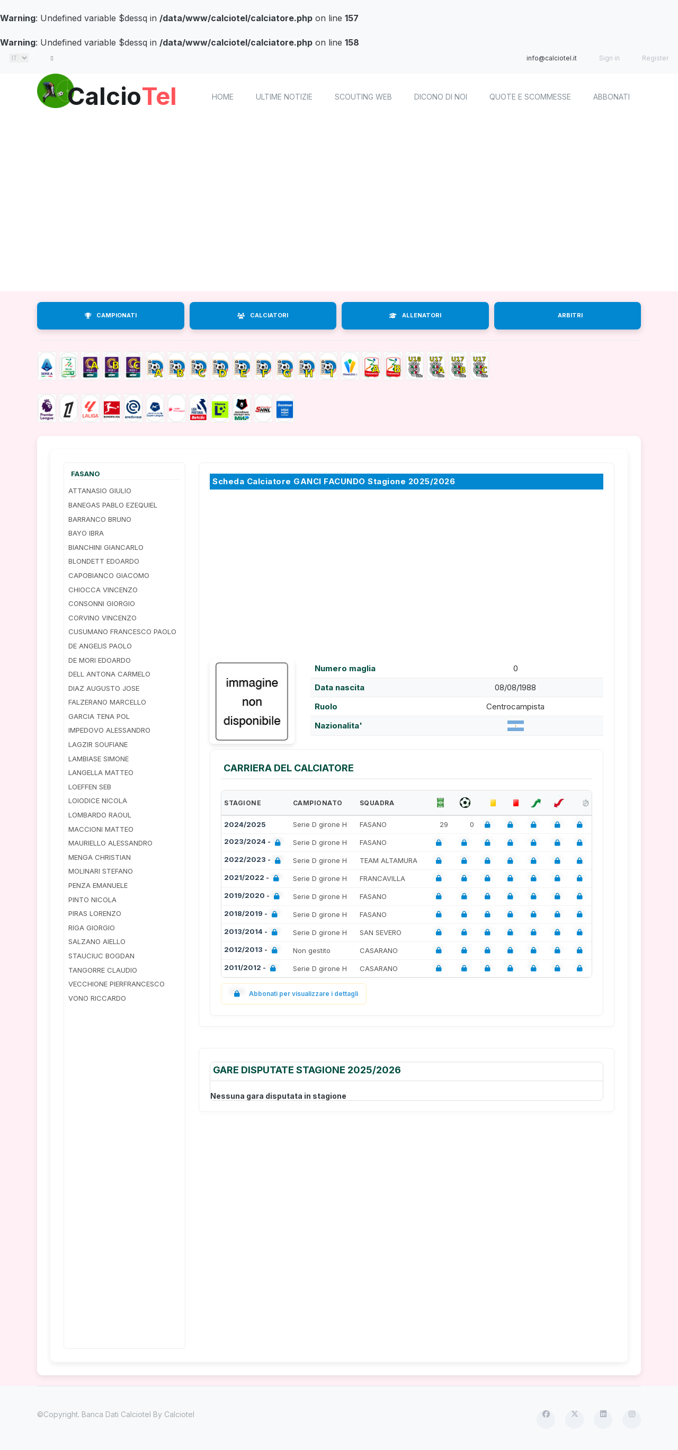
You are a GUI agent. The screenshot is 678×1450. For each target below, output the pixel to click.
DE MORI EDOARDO (99, 660)
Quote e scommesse (530, 96)
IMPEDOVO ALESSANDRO (109, 730)
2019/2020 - (254, 896)
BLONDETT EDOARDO (103, 561)
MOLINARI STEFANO (100, 871)
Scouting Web (363, 96)
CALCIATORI (262, 315)
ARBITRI (570, 315)
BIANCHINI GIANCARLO (106, 547)
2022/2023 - (254, 860)
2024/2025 (245, 824)
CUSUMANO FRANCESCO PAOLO (122, 631)
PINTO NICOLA (92, 899)
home (223, 96)
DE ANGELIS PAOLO (100, 646)
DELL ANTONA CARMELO (109, 674)
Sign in (609, 58)
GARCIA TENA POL (99, 716)
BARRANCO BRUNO (99, 519)
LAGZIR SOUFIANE (98, 744)
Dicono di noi (440, 96)
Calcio (126, 95)
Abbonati (611, 96)
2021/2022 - (253, 878)
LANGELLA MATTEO (100, 772)
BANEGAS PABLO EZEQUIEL (112, 505)
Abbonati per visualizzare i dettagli (293, 993)
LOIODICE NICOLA (97, 800)
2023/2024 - (254, 842)
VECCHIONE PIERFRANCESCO (116, 984)
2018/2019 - (253, 914)
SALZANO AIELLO (97, 941)
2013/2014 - (253, 932)
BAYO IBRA (86, 533)
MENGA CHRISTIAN (99, 857)
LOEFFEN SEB (89, 786)
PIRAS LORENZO (94, 913)
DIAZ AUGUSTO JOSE (103, 688)
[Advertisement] (339, 206)
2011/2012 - (252, 968)
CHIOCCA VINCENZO (103, 589)
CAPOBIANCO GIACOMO (108, 575)
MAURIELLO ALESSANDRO (110, 843)
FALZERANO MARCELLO (107, 702)
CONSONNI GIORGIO (101, 603)
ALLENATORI (415, 315)
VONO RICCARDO (97, 998)
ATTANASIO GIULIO (99, 490)
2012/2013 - (253, 950)
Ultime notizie (284, 96)
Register (655, 58)
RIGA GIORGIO (91, 927)
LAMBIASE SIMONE (98, 758)
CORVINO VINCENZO (102, 617)
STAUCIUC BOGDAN (101, 955)
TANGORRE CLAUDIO (102, 970)
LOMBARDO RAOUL (99, 815)
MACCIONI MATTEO (100, 829)
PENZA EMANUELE (98, 885)
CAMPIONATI (111, 315)
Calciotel (179, 1414)
